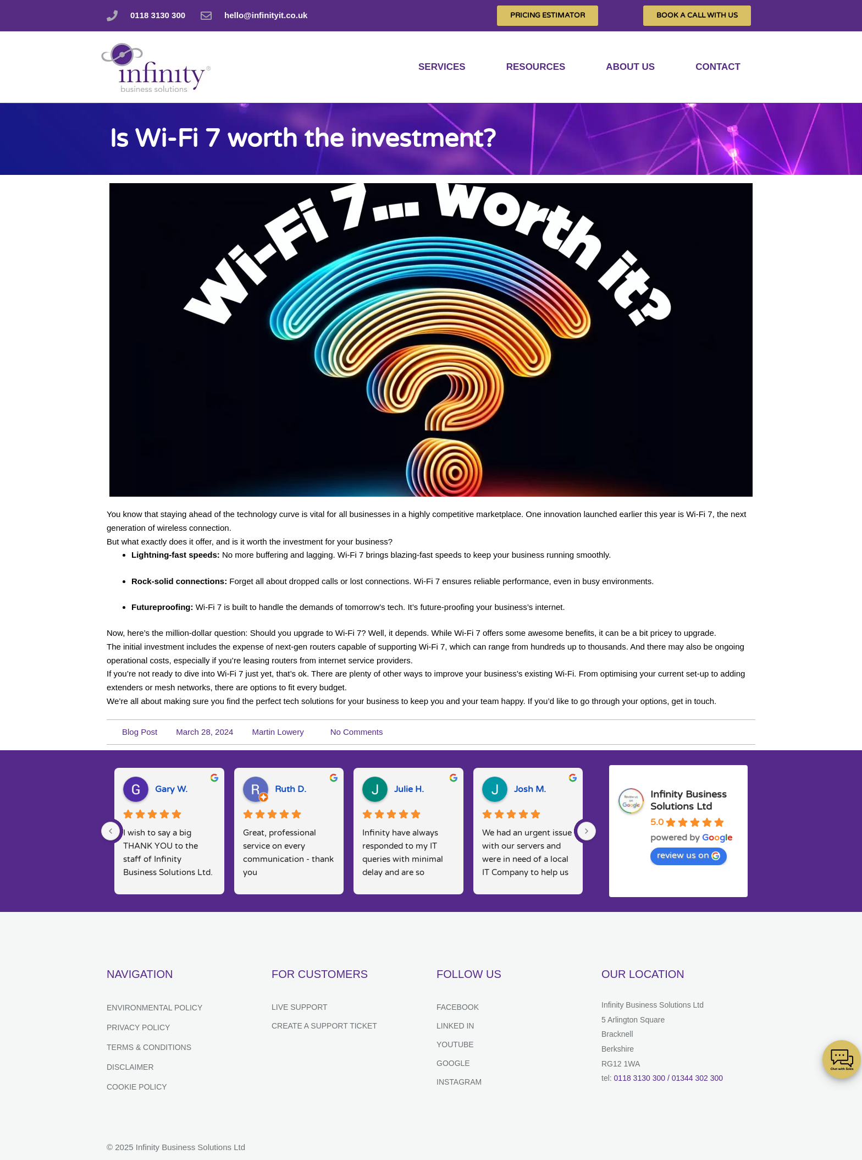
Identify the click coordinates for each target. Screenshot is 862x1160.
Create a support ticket (324, 1025)
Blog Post (139, 731)
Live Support (300, 1007)
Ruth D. (290, 789)
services (442, 67)
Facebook (457, 1007)
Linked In (455, 1025)
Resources (536, 67)
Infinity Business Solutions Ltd (688, 800)
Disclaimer (130, 1067)
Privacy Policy (138, 1027)
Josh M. (530, 789)
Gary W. (171, 789)
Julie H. (409, 789)
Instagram (459, 1081)
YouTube (455, 1044)
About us (630, 67)
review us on (688, 855)
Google (453, 1063)
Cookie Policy (137, 1086)
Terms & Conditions (149, 1047)
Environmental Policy (154, 1007)
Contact (718, 67)
